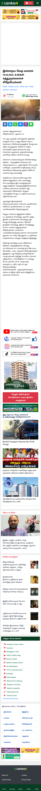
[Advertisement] (20, 44)
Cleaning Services (11, 691)
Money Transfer (10, 659)
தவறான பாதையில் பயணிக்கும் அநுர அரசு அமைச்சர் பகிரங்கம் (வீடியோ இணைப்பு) (19, 471)
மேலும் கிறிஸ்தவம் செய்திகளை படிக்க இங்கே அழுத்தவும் (20, 397)
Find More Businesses (10, 698)
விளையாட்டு (27, 718)
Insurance (8, 648)
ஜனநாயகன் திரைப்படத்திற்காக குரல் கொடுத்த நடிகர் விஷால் (13, 580)
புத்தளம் (25, 736)
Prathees (10, 94)
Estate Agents (9, 677)
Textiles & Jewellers (11, 688)
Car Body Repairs (10, 666)
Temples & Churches (11, 684)
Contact (24, 775)
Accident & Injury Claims (13, 644)
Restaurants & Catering (12, 681)
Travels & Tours (10, 695)
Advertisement (20, 360)
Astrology (8, 673)
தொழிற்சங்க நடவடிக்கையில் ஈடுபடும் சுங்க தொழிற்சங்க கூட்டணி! (19, 500)
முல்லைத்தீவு (9, 730)
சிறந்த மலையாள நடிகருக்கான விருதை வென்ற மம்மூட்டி (15, 590)
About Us (5, 775)
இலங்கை (7, 711)
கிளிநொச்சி (27, 724)
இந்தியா (25, 711)
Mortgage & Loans (11, 651)
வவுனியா (26, 742)
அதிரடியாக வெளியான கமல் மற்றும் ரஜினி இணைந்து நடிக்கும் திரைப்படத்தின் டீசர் (14, 616)
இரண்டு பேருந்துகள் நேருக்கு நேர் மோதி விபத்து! (18, 443)
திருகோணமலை (11, 736)
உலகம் (6, 718)
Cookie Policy (6, 779)
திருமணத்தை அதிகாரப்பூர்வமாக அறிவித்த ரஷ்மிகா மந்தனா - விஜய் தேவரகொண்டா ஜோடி (14, 566)
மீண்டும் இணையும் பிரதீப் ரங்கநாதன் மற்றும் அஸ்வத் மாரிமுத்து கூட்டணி (14, 628)
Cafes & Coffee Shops (12, 655)
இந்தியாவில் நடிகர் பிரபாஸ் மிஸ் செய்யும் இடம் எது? (14, 602)
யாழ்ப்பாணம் (9, 724)
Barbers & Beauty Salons (13, 662)
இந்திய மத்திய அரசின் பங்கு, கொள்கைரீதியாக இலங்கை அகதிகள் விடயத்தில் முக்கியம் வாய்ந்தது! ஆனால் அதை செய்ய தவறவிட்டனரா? (19, 544)
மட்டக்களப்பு (27, 730)
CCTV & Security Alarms (13, 670)
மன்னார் (7, 742)
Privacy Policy (26, 779)
